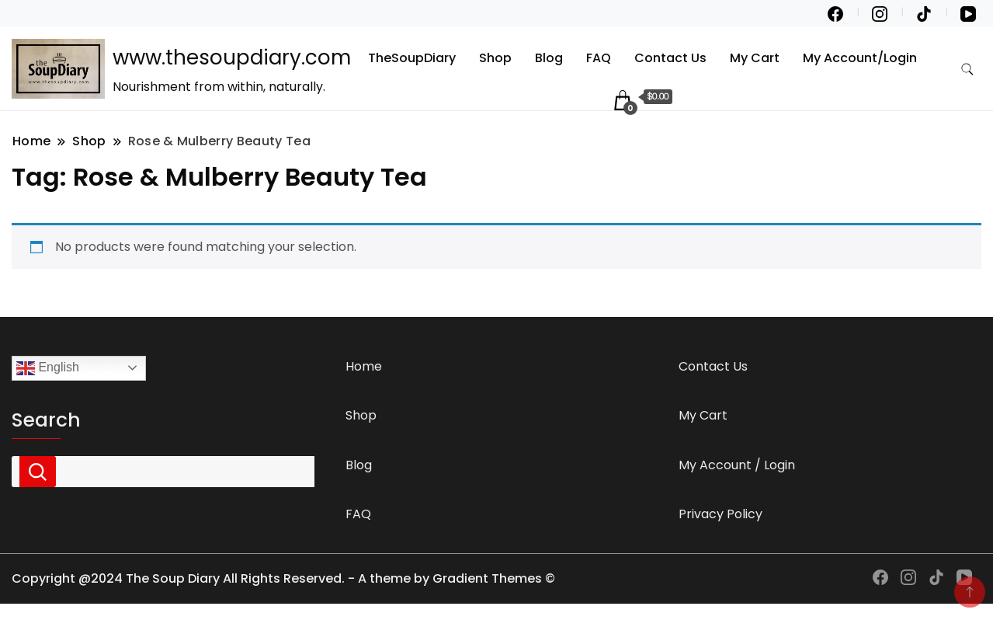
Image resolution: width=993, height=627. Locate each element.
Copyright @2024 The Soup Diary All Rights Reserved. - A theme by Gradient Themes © (283, 578)
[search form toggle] (967, 69)
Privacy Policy (720, 514)
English (47, 368)
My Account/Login (860, 58)
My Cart (754, 58)
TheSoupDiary (412, 58)
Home (363, 366)
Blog (549, 58)
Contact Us (670, 58)
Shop (495, 58)
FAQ (598, 58)
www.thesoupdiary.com (232, 57)
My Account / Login (737, 465)
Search (46, 420)
